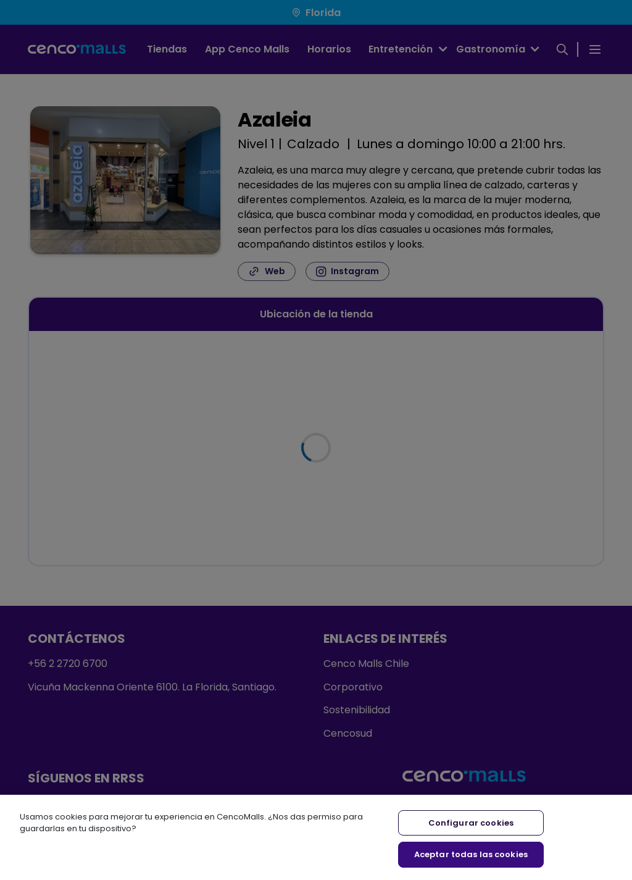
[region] (316, 837)
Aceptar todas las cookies (471, 854)
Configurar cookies (471, 823)
